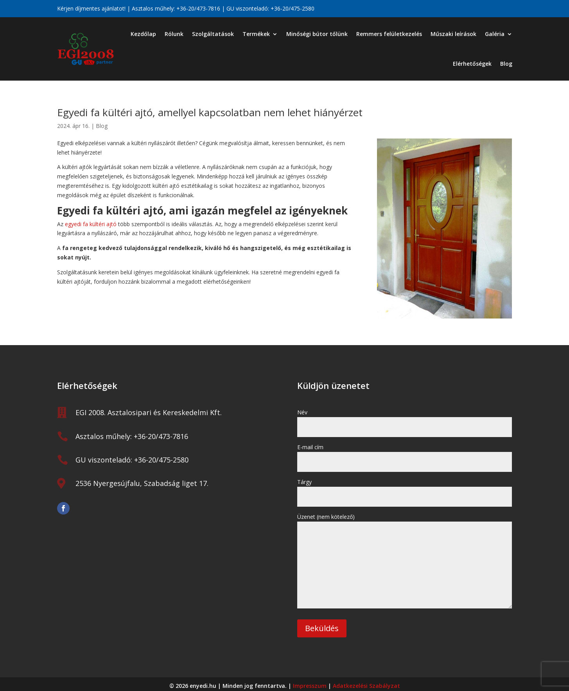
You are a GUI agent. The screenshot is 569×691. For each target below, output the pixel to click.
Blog (506, 63)
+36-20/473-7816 (198, 8)
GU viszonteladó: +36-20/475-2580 (131, 459)
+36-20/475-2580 (292, 8)
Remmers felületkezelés (389, 34)
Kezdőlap (143, 34)
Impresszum (310, 685)
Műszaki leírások (453, 34)
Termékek (256, 34)
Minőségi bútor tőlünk (317, 34)
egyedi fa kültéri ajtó (91, 224)
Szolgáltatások (213, 34)
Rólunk (174, 34)
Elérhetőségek (472, 63)
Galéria (494, 34)
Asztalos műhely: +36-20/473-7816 (131, 436)
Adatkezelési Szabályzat (366, 685)
